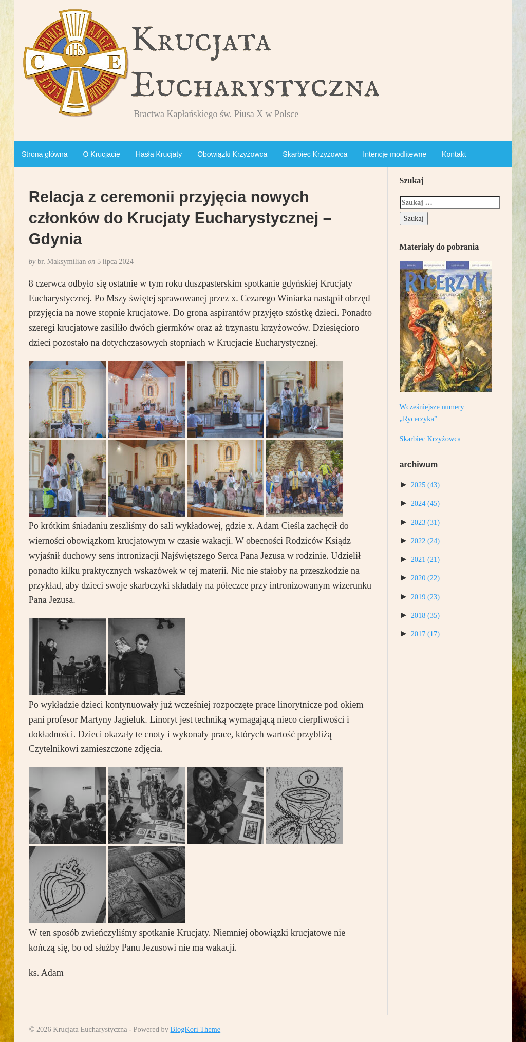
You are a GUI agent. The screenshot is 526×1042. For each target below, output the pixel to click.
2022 (425, 541)
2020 (425, 578)
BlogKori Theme (195, 1029)
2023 (425, 522)
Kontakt (454, 154)
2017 (425, 634)
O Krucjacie (101, 154)
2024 (425, 503)
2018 (425, 615)
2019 (425, 597)
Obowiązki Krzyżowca (232, 154)
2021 (425, 559)
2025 (425, 485)
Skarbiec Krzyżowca (315, 154)
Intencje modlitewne (394, 154)
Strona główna (45, 154)
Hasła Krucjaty (159, 154)
